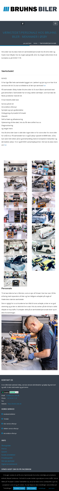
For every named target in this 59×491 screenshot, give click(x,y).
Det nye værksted (7, 461)
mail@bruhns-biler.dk (12, 395)
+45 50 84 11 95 (12, 398)
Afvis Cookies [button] (31, 488)
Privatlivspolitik (7, 458)
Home (35, 43)
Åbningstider (6, 446)
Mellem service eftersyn (9, 428)
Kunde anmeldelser (8, 455)
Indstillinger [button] (42, 488)
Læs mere (51, 488)
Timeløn (5, 419)
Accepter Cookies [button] (19, 488)
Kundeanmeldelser (8, 414)
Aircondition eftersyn (9, 433)
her (44, 85)
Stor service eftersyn (8, 424)
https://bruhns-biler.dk (14, 404)
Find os (4, 449)
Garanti (4, 452)
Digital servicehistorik (9, 464)
